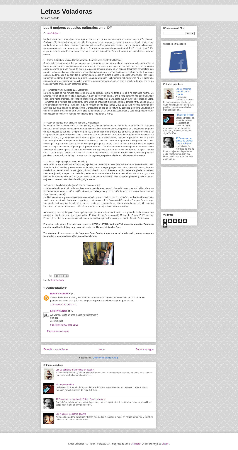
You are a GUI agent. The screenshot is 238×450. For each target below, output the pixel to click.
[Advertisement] (186, 187)
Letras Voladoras (66, 11)
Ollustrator (136, 444)
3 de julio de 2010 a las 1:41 (63, 304)
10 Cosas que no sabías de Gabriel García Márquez (80, 399)
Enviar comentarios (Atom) (105, 357)
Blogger (165, 444)
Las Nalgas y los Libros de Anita (71, 414)
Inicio (102, 349)
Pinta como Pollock (65, 384)
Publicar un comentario (58, 331)
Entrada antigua (145, 349)
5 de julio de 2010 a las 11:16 (64, 325)
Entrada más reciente (55, 349)
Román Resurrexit (59, 293)
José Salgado (57, 280)
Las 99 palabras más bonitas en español (75, 370)
